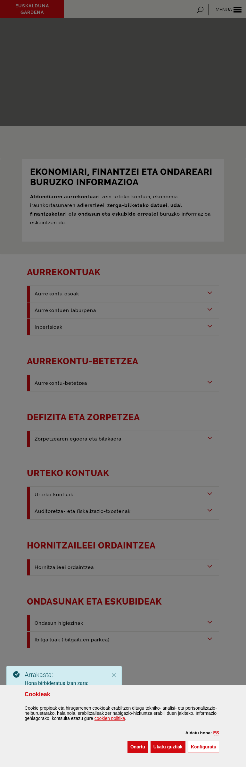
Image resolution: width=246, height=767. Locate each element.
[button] (216, 732)
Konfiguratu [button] (205, 746)
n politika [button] (109, 718)
